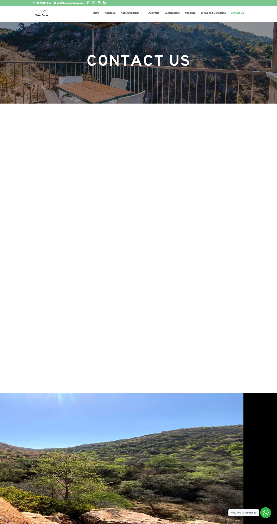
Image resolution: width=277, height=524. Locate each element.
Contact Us (237, 13)
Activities (153, 13)
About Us (110, 13)
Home (96, 13)
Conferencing (171, 13)
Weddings (190, 13)
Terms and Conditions (213, 13)
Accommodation (130, 13)
